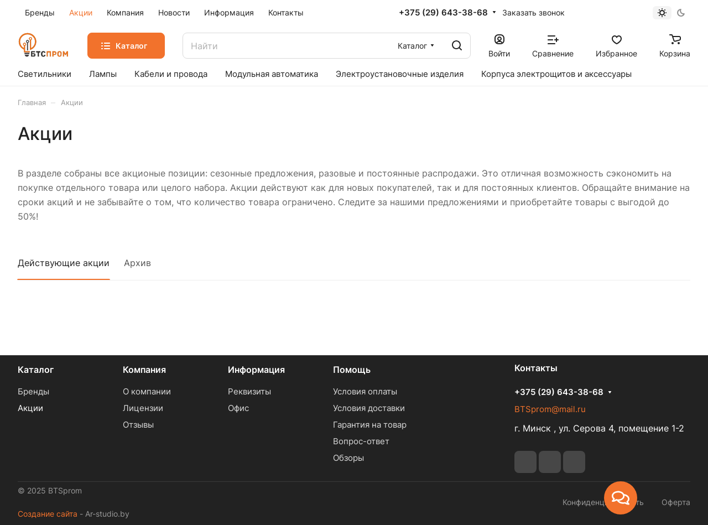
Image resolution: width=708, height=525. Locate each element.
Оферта (676, 502)
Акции (30, 408)
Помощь (352, 369)
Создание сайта (47, 513)
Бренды (33, 391)
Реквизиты (249, 391)
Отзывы (138, 424)
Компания (144, 369)
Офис (238, 408)
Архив (137, 262)
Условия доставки (369, 408)
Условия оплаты (365, 391)
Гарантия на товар (370, 424)
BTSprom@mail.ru (550, 409)
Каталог (36, 369)
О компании (147, 391)
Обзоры (348, 458)
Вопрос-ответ (361, 441)
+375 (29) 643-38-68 (443, 13)
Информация (256, 369)
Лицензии (143, 408)
